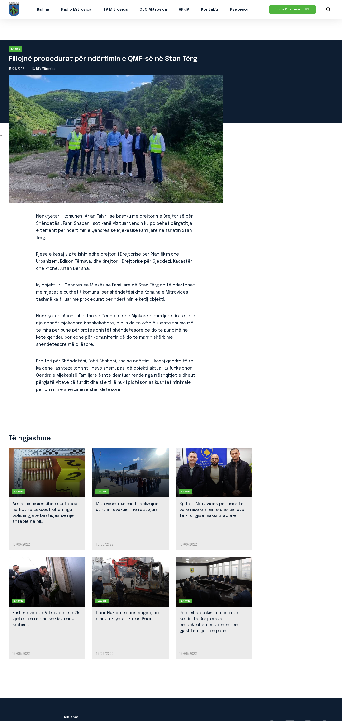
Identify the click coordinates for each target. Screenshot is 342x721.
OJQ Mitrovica (153, 10)
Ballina (43, 10)
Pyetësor (239, 10)
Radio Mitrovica (76, 10)
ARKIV (184, 10)
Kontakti (209, 10)
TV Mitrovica (115, 10)
